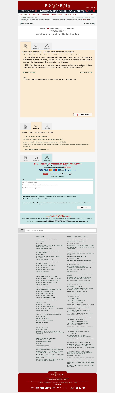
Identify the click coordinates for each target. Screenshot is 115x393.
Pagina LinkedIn (83, 387)
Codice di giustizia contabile (44, 293)
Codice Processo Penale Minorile (46, 265)
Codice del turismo (42, 284)
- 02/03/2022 (43, 139)
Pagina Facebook (77, 387)
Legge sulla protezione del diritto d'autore (80, 245)
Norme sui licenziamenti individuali (77, 236)
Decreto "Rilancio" (41, 325)
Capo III (61, 19)
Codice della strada (42, 267)
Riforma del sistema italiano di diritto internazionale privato (78, 283)
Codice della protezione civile (45, 306)
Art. (27, 24)
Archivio (75, 382)
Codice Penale (45, 14)
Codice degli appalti (42, 310)
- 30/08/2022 (44, 142)
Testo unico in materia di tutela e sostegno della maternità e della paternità (80, 289)
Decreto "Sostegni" (42, 322)
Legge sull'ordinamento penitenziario (78, 280)
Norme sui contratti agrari (75, 251)
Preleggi (39, 243)
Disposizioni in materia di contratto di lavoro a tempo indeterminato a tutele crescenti (50, 352)
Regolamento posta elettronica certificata (80, 360)
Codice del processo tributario (45, 269)
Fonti (27, 19)
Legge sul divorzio (42, 329)
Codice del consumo (42, 274)
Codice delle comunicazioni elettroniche (48, 289)
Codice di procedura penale (44, 259)
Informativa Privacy (57, 382)
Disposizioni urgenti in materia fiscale (78, 342)
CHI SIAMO (76, 17)
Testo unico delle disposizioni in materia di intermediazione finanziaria (80, 314)
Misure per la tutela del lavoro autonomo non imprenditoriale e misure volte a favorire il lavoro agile (50, 356)
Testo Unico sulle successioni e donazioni (80, 326)
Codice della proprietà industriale (37, 19)
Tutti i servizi (90, 14)
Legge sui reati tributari (74, 286)
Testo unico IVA (71, 333)
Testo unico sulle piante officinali (77, 321)
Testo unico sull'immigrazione (76, 300)
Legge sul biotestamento (43, 341)
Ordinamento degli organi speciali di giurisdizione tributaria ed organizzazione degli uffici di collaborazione (80, 352)
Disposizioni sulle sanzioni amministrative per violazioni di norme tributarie (81, 348)
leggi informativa (72, 196)
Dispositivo (25, 126)
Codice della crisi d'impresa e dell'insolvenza (49, 308)
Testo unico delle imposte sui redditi (78, 329)
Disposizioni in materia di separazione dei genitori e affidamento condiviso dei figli (48, 313)
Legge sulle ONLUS (72, 271)
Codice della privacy (42, 271)
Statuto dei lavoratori (43, 345)
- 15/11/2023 (36, 149)
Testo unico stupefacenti (75, 302)
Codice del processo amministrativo (47, 282)
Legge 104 (39, 343)
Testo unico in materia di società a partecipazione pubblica (77, 324)
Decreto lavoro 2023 (42, 318)
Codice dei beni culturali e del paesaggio (48, 278)
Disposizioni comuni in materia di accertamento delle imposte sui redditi (79, 336)
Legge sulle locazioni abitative (76, 256)
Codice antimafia (41, 302)
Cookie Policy (65, 382)
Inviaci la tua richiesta (32, 221)
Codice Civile (23, 14)
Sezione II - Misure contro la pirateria (73, 54)
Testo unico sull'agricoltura (76, 319)
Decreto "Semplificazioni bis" (44, 320)
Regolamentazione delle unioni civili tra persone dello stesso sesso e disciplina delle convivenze (50, 332)
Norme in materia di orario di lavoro (78, 239)
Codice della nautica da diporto (45, 295)
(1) (82, 66)
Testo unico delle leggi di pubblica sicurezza (80, 304)
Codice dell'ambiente (42, 287)
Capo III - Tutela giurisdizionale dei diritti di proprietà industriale (52, 54)
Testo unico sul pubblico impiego (77, 291)
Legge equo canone (73, 258)
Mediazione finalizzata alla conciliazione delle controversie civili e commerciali (79, 278)
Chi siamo (71, 382)
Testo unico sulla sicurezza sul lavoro (79, 317)
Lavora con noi (57, 384)
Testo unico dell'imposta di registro (78, 331)
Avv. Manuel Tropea (62, 379)
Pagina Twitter (80, 387)
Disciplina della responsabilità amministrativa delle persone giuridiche (79, 267)
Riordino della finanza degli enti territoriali (80, 357)
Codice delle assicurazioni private (46, 276)
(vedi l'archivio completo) (57, 176)
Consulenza (47, 46)
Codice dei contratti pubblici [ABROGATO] (48, 280)
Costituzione (67, 14)
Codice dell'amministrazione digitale (47, 300)
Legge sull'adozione (42, 336)
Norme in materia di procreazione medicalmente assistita (46, 339)
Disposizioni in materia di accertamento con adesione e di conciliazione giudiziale (80, 345)
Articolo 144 (29, 20)
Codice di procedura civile (44, 248)
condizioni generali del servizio (45, 196)
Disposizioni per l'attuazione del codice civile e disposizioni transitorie (49, 246)
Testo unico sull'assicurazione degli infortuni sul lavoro (78, 307)
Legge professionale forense (76, 241)
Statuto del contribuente (75, 355)
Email (23, 179)
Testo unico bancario (73, 296)
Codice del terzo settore (44, 304)
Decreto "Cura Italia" (42, 327)
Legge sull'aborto (41, 316)
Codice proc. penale (56, 14)
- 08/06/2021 (36, 136)
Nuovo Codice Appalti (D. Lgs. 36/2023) (46, 239)
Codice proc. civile (34, 14)
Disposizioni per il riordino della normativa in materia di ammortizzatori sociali (49, 360)
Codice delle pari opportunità (45, 291)
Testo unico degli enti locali (75, 294)
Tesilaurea (36, 46)
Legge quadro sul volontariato (76, 269)
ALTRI (74, 14)
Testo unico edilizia (73, 298)
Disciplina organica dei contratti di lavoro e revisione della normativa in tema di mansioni (49, 348)
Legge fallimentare (73, 243)
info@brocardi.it (48, 382)
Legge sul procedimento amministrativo (79, 260)
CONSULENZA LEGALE (87, 17)
